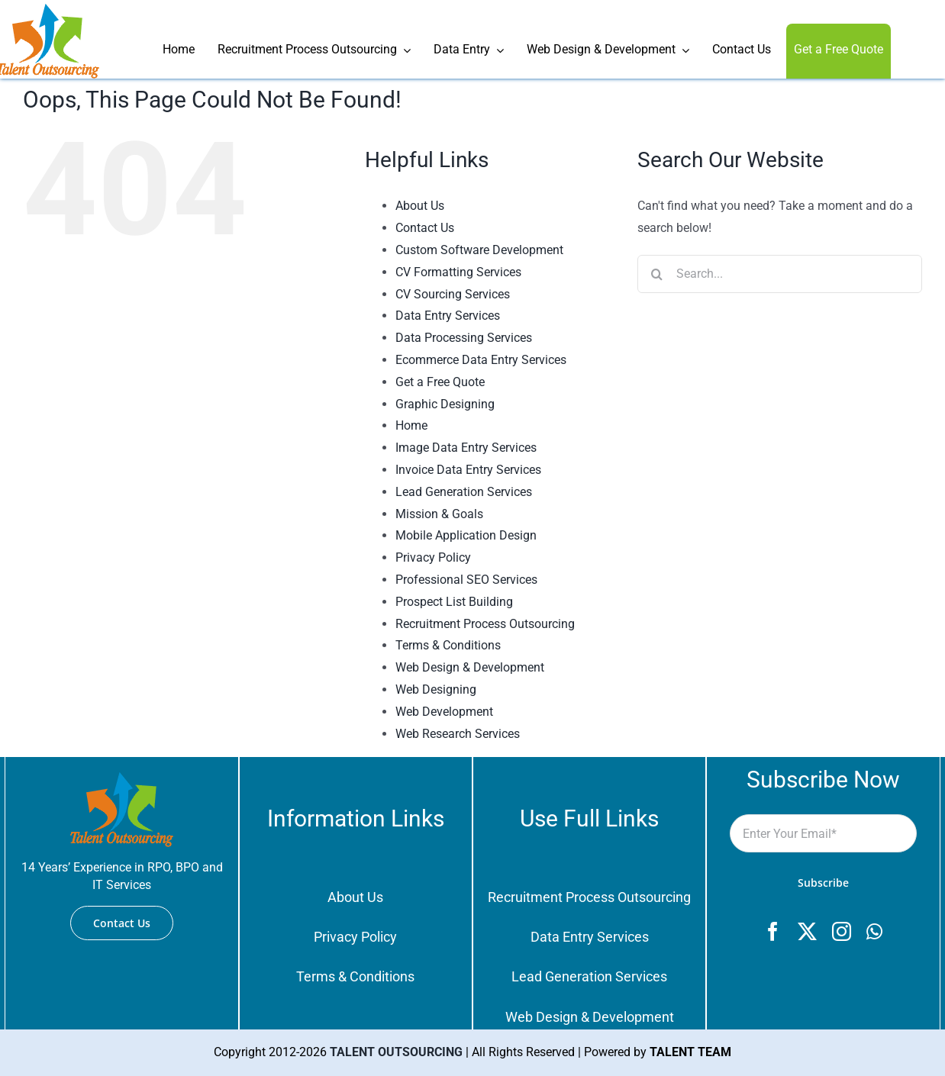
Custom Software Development (479, 250)
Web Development (444, 711)
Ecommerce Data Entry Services (480, 360)
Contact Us (424, 228)
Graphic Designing (445, 404)
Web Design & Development (469, 667)
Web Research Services (457, 733)
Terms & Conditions (448, 645)
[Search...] (779, 274)
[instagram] (841, 931)
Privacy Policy (433, 557)
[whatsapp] (874, 931)
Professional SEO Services (466, 579)
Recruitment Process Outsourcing (485, 624)
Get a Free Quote (440, 382)
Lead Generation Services (463, 492)
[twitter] (807, 931)
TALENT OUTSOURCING (396, 1052)
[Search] (656, 274)
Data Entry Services (447, 315)
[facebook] (772, 931)
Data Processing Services (463, 337)
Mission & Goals (439, 514)
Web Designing (435, 689)
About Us (419, 205)
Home (411, 425)
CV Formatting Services (458, 272)
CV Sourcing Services (452, 294)
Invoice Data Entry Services (468, 469)
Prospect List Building (454, 601)
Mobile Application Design (466, 535)
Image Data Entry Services (466, 447)
